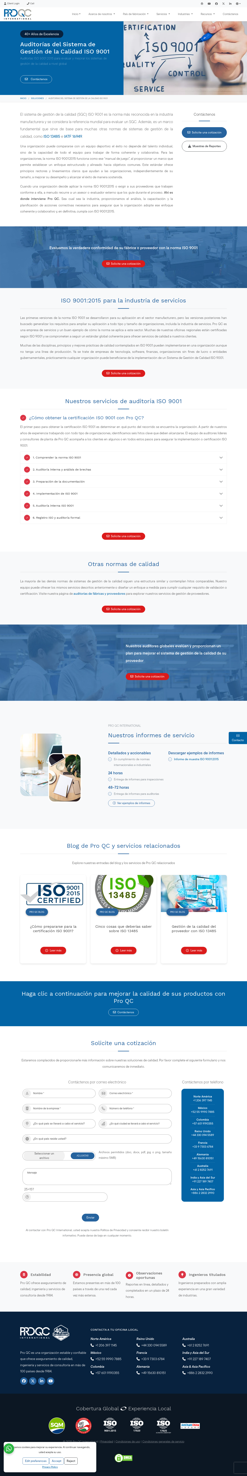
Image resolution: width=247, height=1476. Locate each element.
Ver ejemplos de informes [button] (131, 803)
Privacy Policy (50, 1467)
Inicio (23, 98)
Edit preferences (35, 1461)
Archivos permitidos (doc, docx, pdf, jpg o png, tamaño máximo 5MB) (135, 1155)
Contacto (238, 738)
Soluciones (37, 98)
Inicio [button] (75, 14)
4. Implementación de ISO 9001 (51, 494)
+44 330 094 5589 (202, 1135)
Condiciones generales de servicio (163, 1441)
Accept (56, 1461)
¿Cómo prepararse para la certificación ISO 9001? (53, 928)
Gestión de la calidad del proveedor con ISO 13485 (194, 928)
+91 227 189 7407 (202, 1181)
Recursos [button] (207, 14)
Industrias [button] (184, 14)
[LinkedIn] (41, 1381)
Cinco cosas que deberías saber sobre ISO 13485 (123, 928)
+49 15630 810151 (202, 1158)
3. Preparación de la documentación (54, 482)
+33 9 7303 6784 (202, 1146)
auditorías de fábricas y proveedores (99, 593)
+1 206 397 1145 (202, 1100)
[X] (32, 1381)
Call (30, 3)
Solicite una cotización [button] (123, 264)
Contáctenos (230, 14)
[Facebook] (24, 1381)
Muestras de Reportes (204, 146)
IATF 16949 (73, 136)
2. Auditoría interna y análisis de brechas (57, 470)
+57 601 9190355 (202, 1123)
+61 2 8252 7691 (203, 1170)
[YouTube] (50, 1381)
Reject (71, 1461)
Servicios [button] (162, 14)
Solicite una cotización (204, 132)
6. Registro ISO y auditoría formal (52, 518)
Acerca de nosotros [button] (101, 14)
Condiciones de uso (128, 1441)
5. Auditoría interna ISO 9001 (49, 506)
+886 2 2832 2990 (202, 1193)
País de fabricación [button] (134, 14)
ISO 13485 (52, 136)
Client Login (11, 3)
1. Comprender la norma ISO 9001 (52, 458)
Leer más (53, 950)
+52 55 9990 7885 (202, 1112)
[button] (238, 3)
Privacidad (106, 1441)
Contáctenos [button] (123, 1012)
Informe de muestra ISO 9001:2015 (196, 759)
